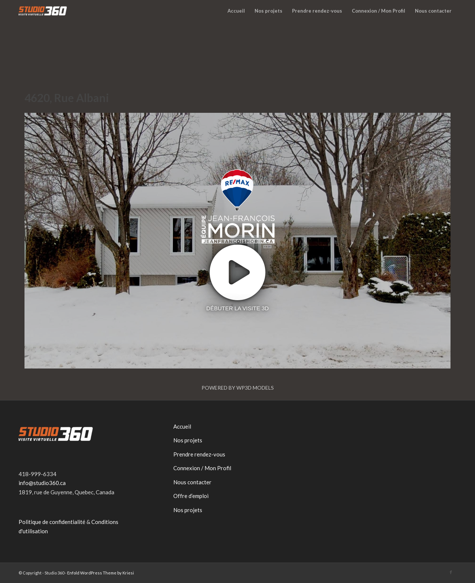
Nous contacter (192, 482)
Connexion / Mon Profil (202, 468)
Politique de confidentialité (52, 521)
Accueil (182, 426)
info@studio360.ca (42, 482)
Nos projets (187, 440)
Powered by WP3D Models (238, 387)
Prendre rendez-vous (199, 454)
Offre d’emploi (191, 495)
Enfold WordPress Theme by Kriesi (100, 572)
